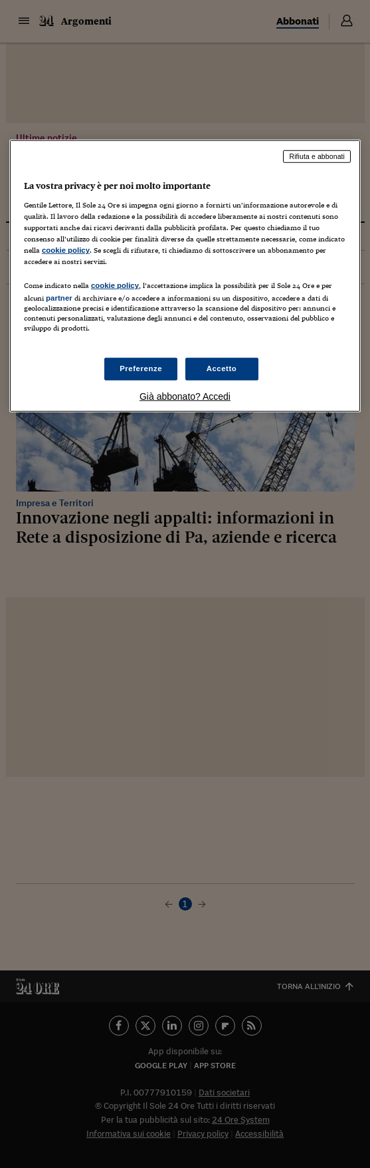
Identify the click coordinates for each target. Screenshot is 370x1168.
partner (59, 298)
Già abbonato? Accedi (185, 395)
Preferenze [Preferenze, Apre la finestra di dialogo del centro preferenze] (141, 368)
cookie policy (66, 250)
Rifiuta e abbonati (317, 156)
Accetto (222, 368)
